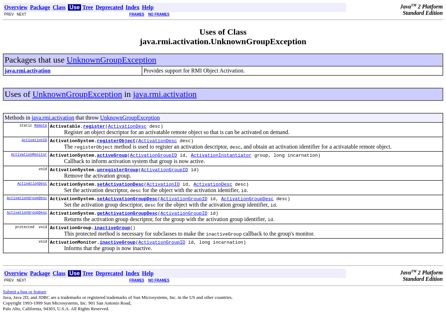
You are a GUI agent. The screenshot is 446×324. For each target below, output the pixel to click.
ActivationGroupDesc (27, 204)
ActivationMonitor (29, 157)
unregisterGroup (117, 173)
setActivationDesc (120, 189)
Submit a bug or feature (24, 301)
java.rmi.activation (165, 94)
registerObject (116, 142)
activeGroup (112, 158)
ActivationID (34, 141)
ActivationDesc (127, 127)
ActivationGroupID (153, 158)
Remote (40, 126)
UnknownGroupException (111, 59)
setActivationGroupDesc (127, 205)
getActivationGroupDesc (127, 220)
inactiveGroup (112, 236)
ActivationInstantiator (221, 158)
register (94, 127)
